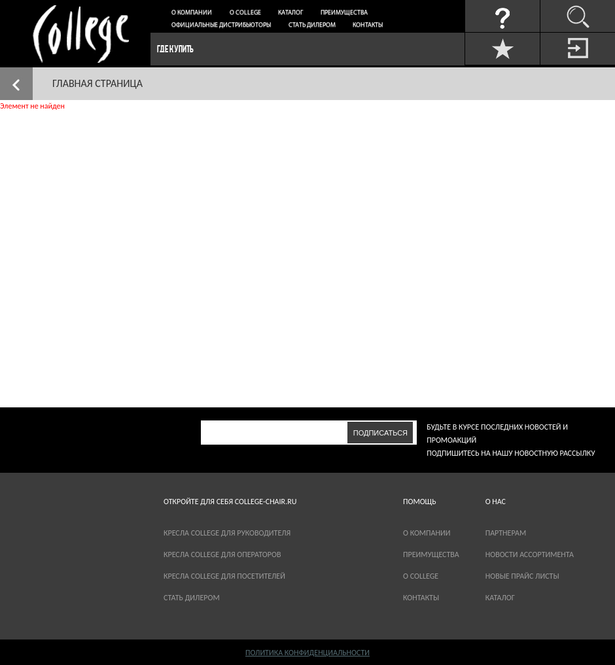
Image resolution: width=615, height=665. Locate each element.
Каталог (290, 12)
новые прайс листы (522, 576)
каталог (500, 597)
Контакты (368, 25)
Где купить (175, 48)
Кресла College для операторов (222, 554)
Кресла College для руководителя (227, 532)
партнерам (505, 532)
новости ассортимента (529, 554)
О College (245, 12)
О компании (191, 12)
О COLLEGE (420, 576)
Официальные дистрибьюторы (221, 25)
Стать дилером (312, 25)
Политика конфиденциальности (307, 652)
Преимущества (344, 12)
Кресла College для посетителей (224, 576)
